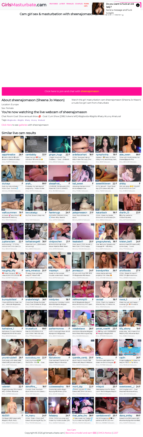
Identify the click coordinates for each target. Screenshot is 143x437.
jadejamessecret (79, 212)
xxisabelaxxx (78, 328)
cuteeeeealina (56, 386)
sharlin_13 (124, 212)
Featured (53, 4)
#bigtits (21, 120)
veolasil (99, 299)
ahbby (122, 183)
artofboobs (125, 270)
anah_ (28, 183)
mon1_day (77, 386)
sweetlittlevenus (103, 183)
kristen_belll (125, 241)
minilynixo (54, 299)
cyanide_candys (79, 357)
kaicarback (101, 212)
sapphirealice (8, 154)
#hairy (27, 120)
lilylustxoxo (54, 357)
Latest (62, 4)
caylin (122, 357)
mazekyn (53, 270)
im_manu (30, 415)
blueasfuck (31, 328)
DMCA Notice (105, 433)
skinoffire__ (31, 386)
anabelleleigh (32, 299)
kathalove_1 (8, 328)
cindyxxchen (55, 241)
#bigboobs (11, 120)
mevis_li (123, 299)
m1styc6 (100, 386)
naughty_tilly (8, 270)
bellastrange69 (32, 241)
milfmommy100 (79, 299)
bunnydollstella (9, 299)
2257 (115, 433)
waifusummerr (9, 212)
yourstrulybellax (9, 357)
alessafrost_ (55, 183)
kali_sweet (77, 183)
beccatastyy (31, 212)
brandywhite (102, 270)
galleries (23, 125)
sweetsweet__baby (126, 386)
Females (70, 4)
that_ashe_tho (79, 415)
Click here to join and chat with (72, 91)
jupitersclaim (8, 241)
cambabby (30, 154)
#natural (41, 120)
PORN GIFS (86, 5)
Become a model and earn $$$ (81, 433)
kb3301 (5, 415)
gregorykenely (103, 241)
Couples (79, 4)
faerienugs (54, 212)
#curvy (34, 120)
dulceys (6, 183)
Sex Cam (71, 430)
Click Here (7, 125)
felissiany (53, 415)
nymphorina (102, 154)
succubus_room (32, 357)
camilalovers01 (103, 415)
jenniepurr (77, 270)
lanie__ (99, 357)
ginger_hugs (55, 154)
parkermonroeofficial (56, 328)
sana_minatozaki (32, 270)
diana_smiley (125, 415)
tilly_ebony (125, 328)
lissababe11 (77, 241)
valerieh (6, 386)
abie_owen (124, 154)
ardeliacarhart (79, 154)
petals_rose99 (103, 328)
